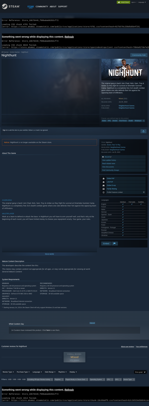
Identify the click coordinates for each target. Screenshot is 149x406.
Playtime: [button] (58, 382)
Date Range (49, 375)
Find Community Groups (110, 219)
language (141, 2)
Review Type (7, 375)
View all (92, 326)
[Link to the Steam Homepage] (13, 8)
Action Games (15, 55)
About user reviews (127, 349)
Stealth (131, 123)
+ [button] (143, 123)
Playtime (61, 375)
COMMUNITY (42, 6)
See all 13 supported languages (111, 184)
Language (36, 375)
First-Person (123, 123)
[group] (74, 382)
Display (72, 375)
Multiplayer (138, 123)
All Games (4, 55)
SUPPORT (62, 6)
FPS (109, 123)
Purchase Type (22, 375)
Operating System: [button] (96, 382)
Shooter (115, 123)
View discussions (108, 216)
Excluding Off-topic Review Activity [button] (38, 382)
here (48, 333)
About (53, 6)
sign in (133, 2)
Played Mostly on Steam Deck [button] (75, 382)
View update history (109, 209)
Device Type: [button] (128, 382)
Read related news (108, 213)
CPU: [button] (108, 382)
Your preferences (142, 349)
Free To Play (116, 194)
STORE (30, 6)
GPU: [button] (117, 382)
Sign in (5, 133)
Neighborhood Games (126, 109)
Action (104, 123)
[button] (10, 382)
